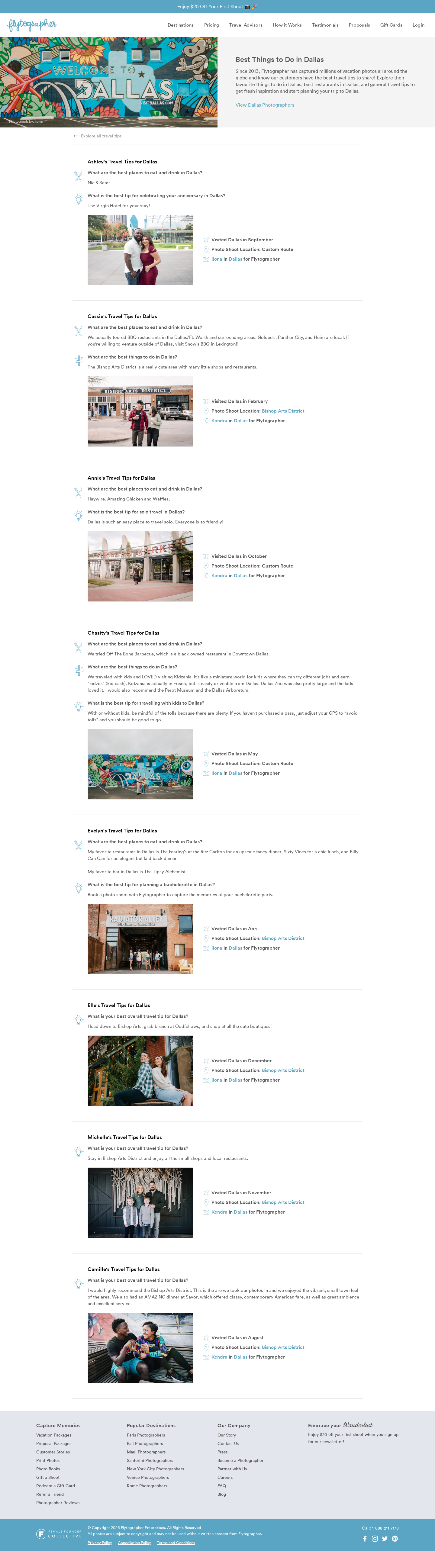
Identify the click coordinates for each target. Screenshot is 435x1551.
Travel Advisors (246, 25)
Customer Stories (53, 1452)
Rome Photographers (147, 1485)
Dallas (235, 259)
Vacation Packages (53, 1435)
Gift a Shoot (48, 1477)
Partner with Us (232, 1469)
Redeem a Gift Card (55, 1485)
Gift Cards (391, 25)
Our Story (227, 1435)
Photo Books (48, 1469)
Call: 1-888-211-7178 (380, 1528)
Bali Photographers (145, 1443)
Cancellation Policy (134, 1542)
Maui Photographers (146, 1452)
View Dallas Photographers (265, 105)
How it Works (287, 25)
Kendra (219, 420)
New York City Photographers (155, 1469)
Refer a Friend (50, 1494)
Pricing (211, 25)
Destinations (181, 25)
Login (418, 25)
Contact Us (228, 1443)
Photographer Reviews (57, 1502)
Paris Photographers (146, 1435)
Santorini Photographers (150, 1460)
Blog (222, 1494)
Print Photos (48, 1460)
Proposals (359, 25)
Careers (225, 1477)
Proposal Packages (53, 1443)
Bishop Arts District (283, 410)
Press (222, 1452)
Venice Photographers (148, 1477)
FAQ (222, 1485)
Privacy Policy (100, 1542)
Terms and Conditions (176, 1542)
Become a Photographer (240, 1460)
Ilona (39, 121)
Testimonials (325, 25)
